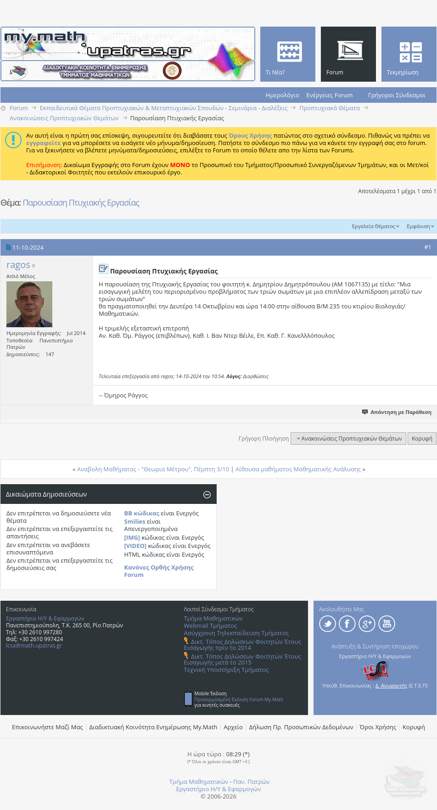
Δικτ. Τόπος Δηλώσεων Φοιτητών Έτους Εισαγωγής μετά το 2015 (242, 659)
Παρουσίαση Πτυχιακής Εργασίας (80, 202)
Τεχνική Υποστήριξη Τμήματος (226, 669)
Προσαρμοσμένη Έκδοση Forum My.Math (239, 699)
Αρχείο (233, 727)
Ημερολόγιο (282, 95)
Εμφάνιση (418, 226)
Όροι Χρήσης (378, 727)
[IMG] (132, 537)
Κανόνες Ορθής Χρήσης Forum (159, 571)
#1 (427, 247)
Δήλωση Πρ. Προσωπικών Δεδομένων (301, 727)
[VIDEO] (135, 546)
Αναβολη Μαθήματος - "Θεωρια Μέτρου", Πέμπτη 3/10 (153, 469)
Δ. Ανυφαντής (391, 685)
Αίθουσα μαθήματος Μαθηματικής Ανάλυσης (298, 469)
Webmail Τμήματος (210, 625)
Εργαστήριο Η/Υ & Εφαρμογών (45, 618)
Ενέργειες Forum (329, 95)
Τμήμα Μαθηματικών (213, 618)
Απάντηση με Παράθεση (397, 411)
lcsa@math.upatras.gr (34, 645)
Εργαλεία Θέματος (373, 226)
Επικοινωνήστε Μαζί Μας (47, 727)
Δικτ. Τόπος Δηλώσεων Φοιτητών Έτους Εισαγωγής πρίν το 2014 (242, 644)
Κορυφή (422, 438)
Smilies (135, 521)
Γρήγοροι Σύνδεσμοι (397, 95)
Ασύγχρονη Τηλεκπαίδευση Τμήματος (236, 633)
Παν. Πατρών (251, 781)
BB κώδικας (141, 513)
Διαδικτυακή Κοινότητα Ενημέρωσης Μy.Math (154, 727)
